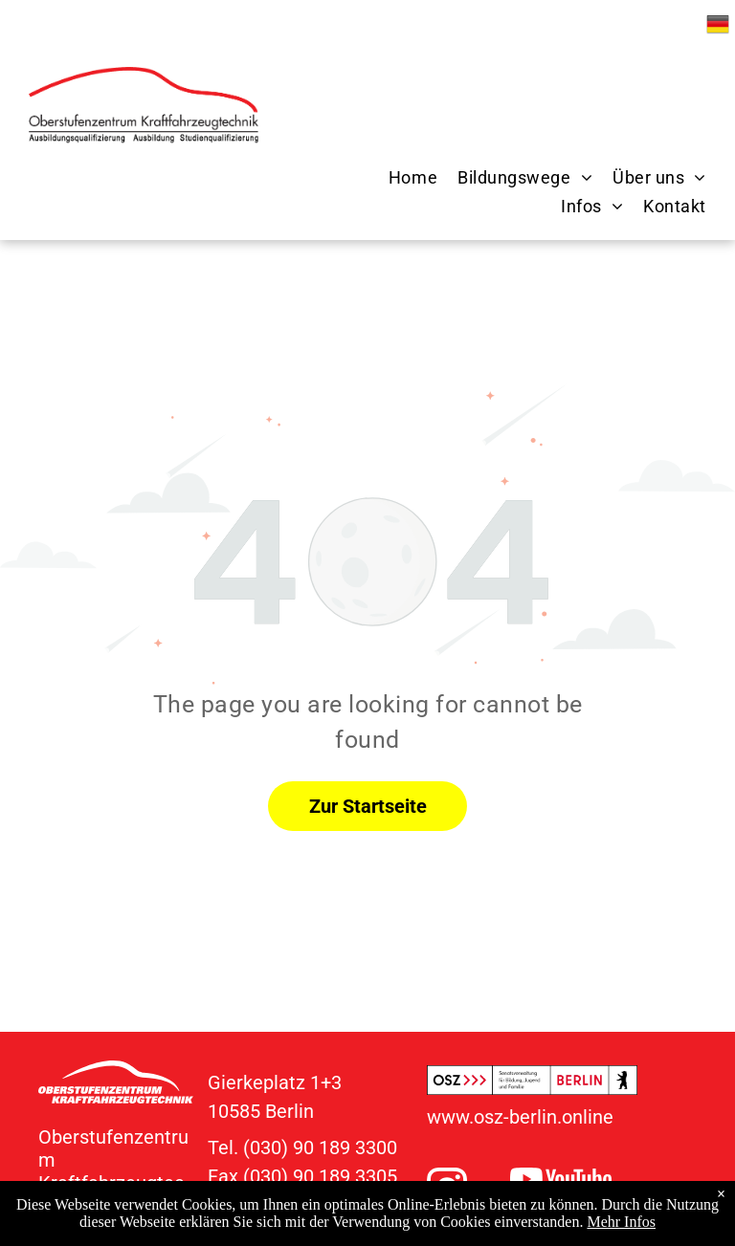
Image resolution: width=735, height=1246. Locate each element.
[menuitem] (402, 178)
